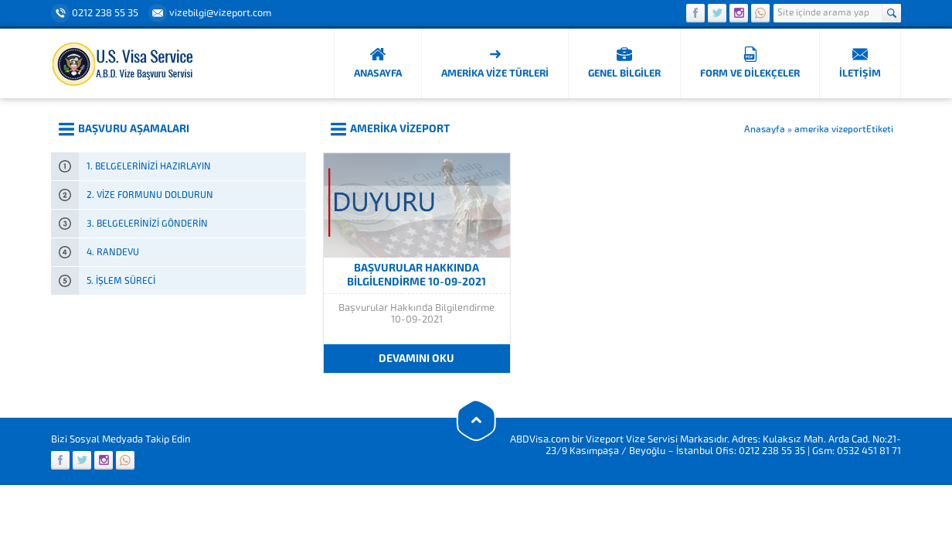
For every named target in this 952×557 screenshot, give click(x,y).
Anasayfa (764, 129)
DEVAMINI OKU (416, 358)
